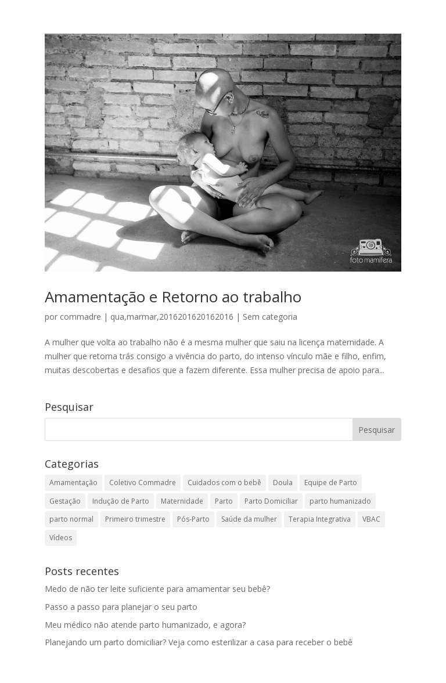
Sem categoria (270, 316)
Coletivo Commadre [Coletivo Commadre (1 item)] (142, 482)
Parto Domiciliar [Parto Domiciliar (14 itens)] (271, 501)
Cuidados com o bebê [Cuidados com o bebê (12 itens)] (224, 482)
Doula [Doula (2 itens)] (283, 482)
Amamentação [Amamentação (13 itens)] (73, 482)
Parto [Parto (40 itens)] (224, 501)
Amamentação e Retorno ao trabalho (173, 296)
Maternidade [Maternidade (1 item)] (182, 501)
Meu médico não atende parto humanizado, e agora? (145, 624)
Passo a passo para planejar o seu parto (121, 606)
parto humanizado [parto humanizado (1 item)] (340, 501)
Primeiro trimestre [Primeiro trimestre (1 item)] (135, 519)
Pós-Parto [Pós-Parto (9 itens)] (193, 519)
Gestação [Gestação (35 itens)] (65, 501)
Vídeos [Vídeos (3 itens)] (60, 538)
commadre (80, 316)
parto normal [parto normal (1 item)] (71, 519)
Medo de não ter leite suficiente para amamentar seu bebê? (157, 588)
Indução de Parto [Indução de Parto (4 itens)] (120, 501)
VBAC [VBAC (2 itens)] (371, 519)
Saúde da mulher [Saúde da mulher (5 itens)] (249, 519)
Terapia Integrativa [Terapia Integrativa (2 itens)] (320, 519)
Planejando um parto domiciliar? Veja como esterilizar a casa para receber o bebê (199, 642)
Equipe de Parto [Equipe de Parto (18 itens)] (330, 482)
